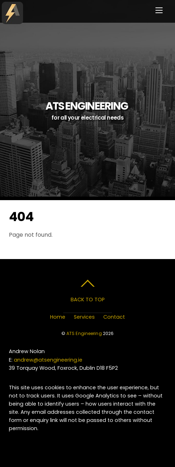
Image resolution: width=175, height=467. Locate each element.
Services (84, 316)
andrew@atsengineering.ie (48, 359)
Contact (114, 316)
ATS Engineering (84, 333)
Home (57, 316)
